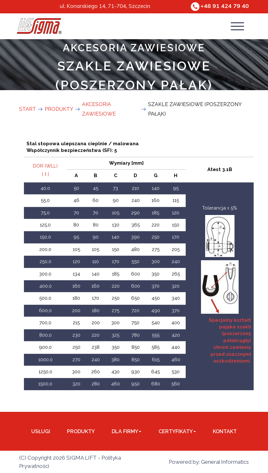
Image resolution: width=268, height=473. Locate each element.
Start (27, 109)
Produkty (81, 431)
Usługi (40, 431)
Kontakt (225, 431)
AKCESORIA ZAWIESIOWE (134, 46)
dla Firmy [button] (126, 431)
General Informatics (225, 462)
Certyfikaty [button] (177, 431)
